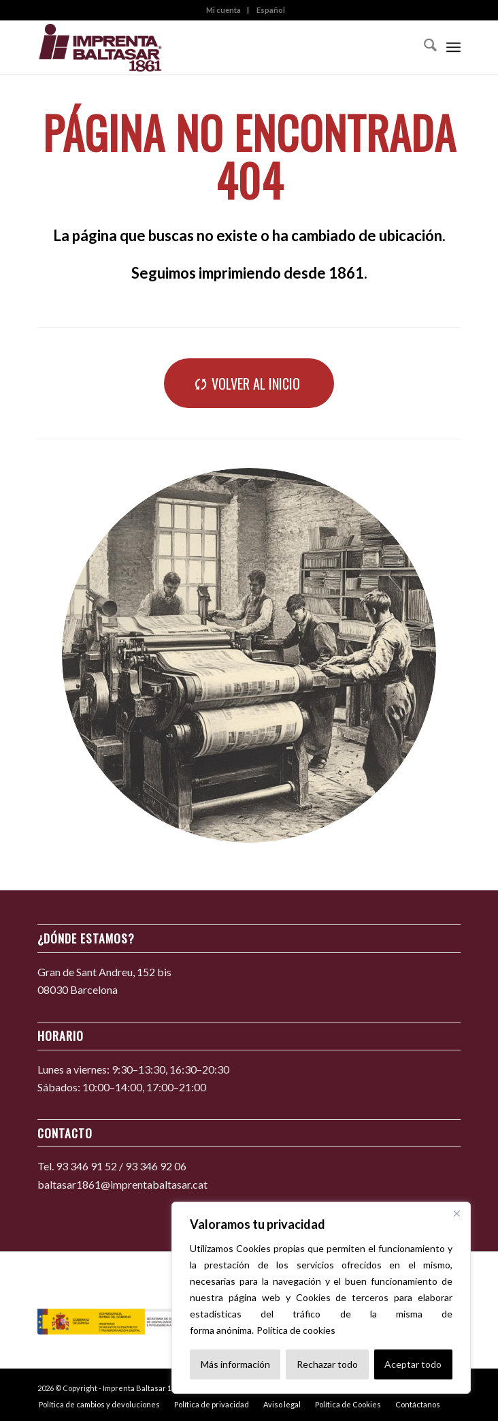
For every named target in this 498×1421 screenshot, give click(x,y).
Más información (235, 1364)
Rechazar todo (327, 1364)
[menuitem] (223, 10)
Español (270, 9)
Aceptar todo (413, 1364)
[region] (321, 1298)
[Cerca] (456, 1213)
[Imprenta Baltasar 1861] (206, 47)
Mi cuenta (223, 9)
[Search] (423, 47)
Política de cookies (295, 1330)
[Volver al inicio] (249, 383)
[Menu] (453, 47)
